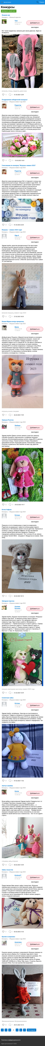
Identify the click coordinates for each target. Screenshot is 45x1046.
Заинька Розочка (8, 420)
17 (6, 415)
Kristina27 (18, 875)
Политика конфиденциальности (10, 1040)
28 (6, 596)
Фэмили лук (6, 15)
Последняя (31, 1030)
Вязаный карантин (15, 17)
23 (6, 316)
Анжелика (18, 942)
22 (6, 504)
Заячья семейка (7, 786)
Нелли (17, 791)
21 (6, 932)
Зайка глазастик (7, 870)
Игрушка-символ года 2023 (18, 101)
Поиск (41, 2)
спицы (10, 91)
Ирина (17, 327)
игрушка (4, 411)
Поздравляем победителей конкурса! (14, 100)
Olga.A (17, 235)
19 (6, 160)
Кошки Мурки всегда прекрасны (13, 321)
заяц (10, 861)
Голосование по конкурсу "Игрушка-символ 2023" (19, 165)
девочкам (23, 91)
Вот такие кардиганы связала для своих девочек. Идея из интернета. (21, 31)
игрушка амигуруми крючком (12, 689)
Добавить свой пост (9, 11)
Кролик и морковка (8, 937)
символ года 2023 (20, 313)
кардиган (16, 91)
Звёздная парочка (8, 601)
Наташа (17, 515)
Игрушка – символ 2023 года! (12, 230)
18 (6, 693)
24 (6, 225)
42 (6, 1025)
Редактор (18, 105)
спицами (5, 861)
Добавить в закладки (34, 23)
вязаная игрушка (7, 313)
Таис (16, 21)
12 (6, 95)
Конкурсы (5, 17)
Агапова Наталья (17, 607)
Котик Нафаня (6, 509)
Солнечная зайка (7, 698)
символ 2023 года (28, 689)
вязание (4, 91)
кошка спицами (13, 411)
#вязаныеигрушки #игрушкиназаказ (14, 1021)
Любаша (17, 425)
